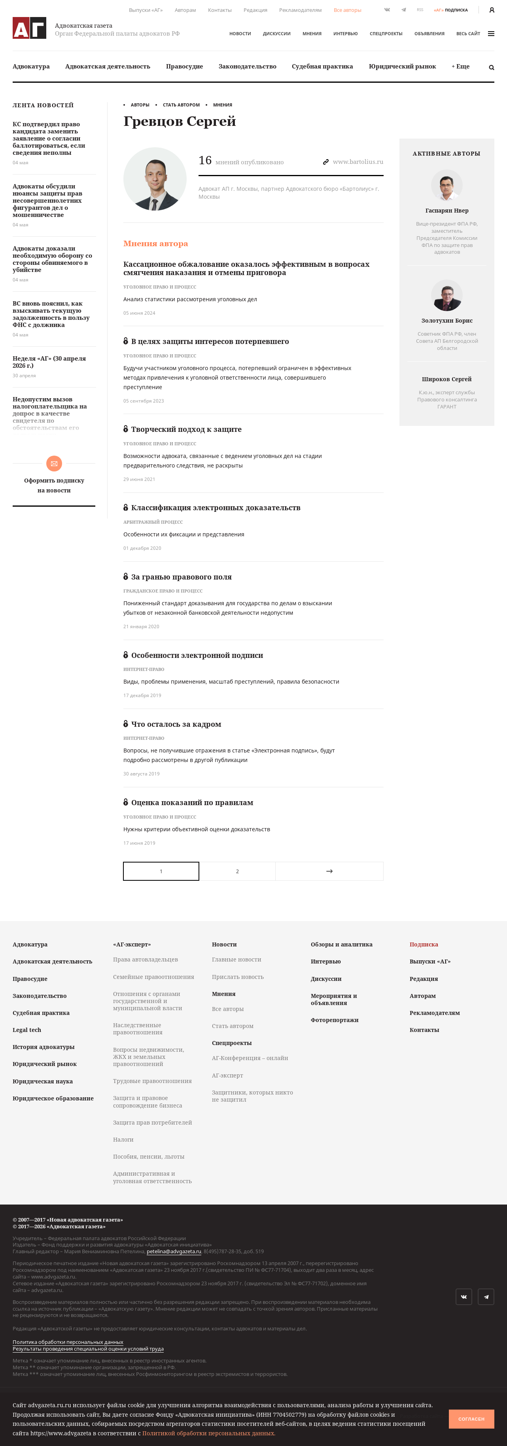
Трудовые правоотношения (152, 1081)
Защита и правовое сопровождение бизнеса (147, 1101)
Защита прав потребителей (152, 1122)
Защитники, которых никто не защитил (252, 1096)
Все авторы (347, 9)
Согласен (471, 1419)
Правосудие (184, 66)
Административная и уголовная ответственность (152, 1177)
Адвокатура (31, 66)
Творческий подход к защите (182, 429)
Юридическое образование (53, 1098)
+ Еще (461, 66)
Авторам (185, 9)
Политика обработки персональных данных (68, 1341)
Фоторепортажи (335, 1020)
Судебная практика (322, 66)
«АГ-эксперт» (132, 944)
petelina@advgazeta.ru (174, 1251)
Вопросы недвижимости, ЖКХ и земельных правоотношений (148, 1057)
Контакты (220, 9)
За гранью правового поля (177, 576)
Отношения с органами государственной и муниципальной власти (147, 1001)
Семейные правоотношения (153, 976)
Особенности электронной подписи (193, 655)
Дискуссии (277, 33)
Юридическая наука (43, 1081)
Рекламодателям (300, 9)
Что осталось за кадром (172, 724)
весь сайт (475, 33)
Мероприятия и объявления (334, 999)
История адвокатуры (44, 1047)
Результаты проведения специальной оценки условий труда (88, 1348)
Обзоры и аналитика (342, 944)
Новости (240, 33)
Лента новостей (43, 105)
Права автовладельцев (145, 959)
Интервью (345, 33)
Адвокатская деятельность (107, 66)
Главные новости (236, 959)
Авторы (140, 105)
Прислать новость (238, 976)
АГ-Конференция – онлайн (250, 1058)
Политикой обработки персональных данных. (209, 1433)
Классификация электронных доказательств (212, 507)
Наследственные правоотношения (138, 1028)
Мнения (312, 33)
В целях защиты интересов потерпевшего (206, 341)
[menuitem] (31, 66)
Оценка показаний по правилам (188, 802)
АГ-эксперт (227, 1075)
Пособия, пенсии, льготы (149, 1156)
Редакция (255, 9)
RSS (420, 9)
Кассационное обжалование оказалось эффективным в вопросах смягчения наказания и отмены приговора (246, 268)
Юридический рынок (402, 66)
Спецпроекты (386, 33)
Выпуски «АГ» (146, 9)
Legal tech (27, 1030)
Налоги (123, 1139)
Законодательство (247, 66)
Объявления (429, 33)
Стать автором (181, 105)
